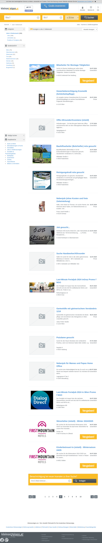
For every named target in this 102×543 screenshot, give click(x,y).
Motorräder (73, 527)
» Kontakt (43, 534)
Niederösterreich (11, 58)
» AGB (63, 536)
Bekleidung (81, 527)
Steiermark (9, 54)
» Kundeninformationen (67, 538)
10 (80, 497)
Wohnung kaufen (28, 527)
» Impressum (44, 538)
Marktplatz (10, 155)
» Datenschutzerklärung (67, 534)
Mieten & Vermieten (13, 163)
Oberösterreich (10, 52)
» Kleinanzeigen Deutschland (89, 539)
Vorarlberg (9, 65)
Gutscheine (10, 157)
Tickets (9, 159)
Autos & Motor (11, 143)
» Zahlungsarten (45, 540)
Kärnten (8, 61)
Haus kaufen (53, 527)
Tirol (7, 56)
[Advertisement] (19, 102)
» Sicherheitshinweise (46, 536)
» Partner (84, 535)
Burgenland (9, 67)
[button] (89, 17)
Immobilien (10, 147)
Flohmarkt (45, 527)
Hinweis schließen (95, 1)
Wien (7, 50)
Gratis (54, 6)
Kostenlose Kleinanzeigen (14, 527)
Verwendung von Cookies (84, 1)
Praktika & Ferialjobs (13, 40)
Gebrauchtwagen (63, 527)
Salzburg (8, 63)
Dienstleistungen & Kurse (15, 145)
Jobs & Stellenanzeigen (14, 149)
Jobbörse (38, 527)
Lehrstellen (10, 38)
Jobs (8, 35)
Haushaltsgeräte (91, 527)
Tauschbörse (11, 161)
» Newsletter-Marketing (88, 537)
